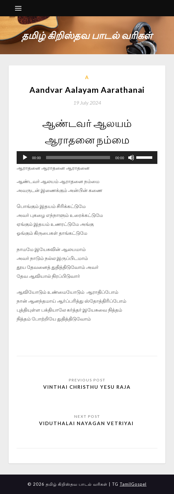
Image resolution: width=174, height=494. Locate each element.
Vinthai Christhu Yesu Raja (87, 387)
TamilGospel (133, 484)
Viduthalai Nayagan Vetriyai (87, 423)
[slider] (78, 157)
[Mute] (131, 157)
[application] (87, 157)
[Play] (25, 157)
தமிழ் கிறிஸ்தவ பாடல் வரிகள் (87, 35)
